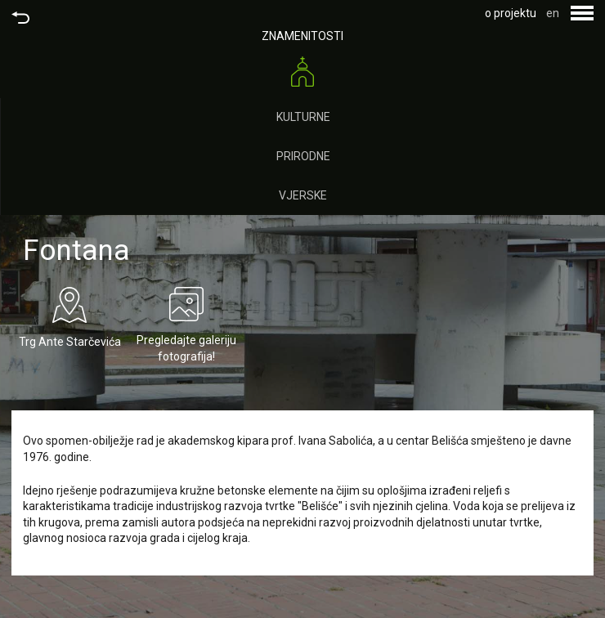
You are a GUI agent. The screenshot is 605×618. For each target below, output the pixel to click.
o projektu (510, 13)
